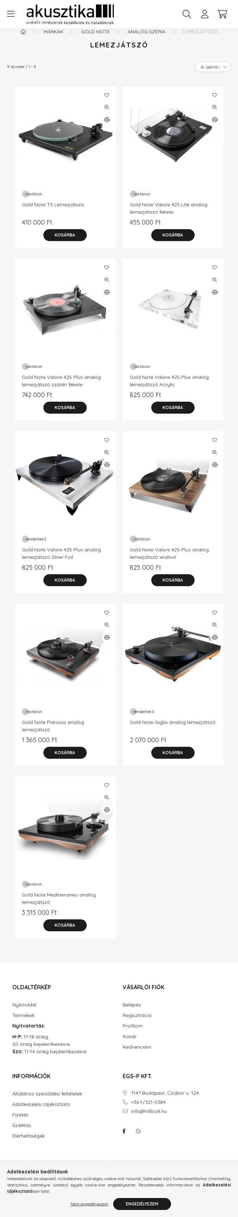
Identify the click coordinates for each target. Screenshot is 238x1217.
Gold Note (95, 38)
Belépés (132, 1012)
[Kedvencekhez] (107, 102)
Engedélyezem (142, 1203)
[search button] (187, 14)
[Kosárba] (65, 242)
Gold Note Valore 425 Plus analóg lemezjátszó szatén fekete (61, 388)
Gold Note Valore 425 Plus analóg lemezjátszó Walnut (169, 560)
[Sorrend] (213, 74)
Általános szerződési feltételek (47, 1101)
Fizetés (20, 1122)
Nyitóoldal (24, 1012)
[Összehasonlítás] (107, 126)
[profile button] (204, 14)
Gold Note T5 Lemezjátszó (53, 211)
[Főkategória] (23, 38)
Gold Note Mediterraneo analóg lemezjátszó (59, 905)
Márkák (53, 38)
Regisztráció (137, 1022)
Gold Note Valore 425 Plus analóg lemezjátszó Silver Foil (61, 560)
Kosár (129, 1044)
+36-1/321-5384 (148, 1109)
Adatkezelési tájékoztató (41, 1111)
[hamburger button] (11, 14)
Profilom (132, 1033)
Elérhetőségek (28, 1143)
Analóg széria (146, 38)
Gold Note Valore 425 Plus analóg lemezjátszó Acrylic (169, 388)
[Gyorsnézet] (107, 114)
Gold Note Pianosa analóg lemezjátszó (53, 733)
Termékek (23, 1022)
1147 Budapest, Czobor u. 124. (165, 1100)
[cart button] (222, 14)
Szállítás (21, 1132)
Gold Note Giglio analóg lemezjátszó (172, 729)
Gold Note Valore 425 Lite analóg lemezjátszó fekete (168, 215)
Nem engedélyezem (89, 1203)
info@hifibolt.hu (149, 1118)
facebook (124, 1138)
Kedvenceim (137, 1054)
